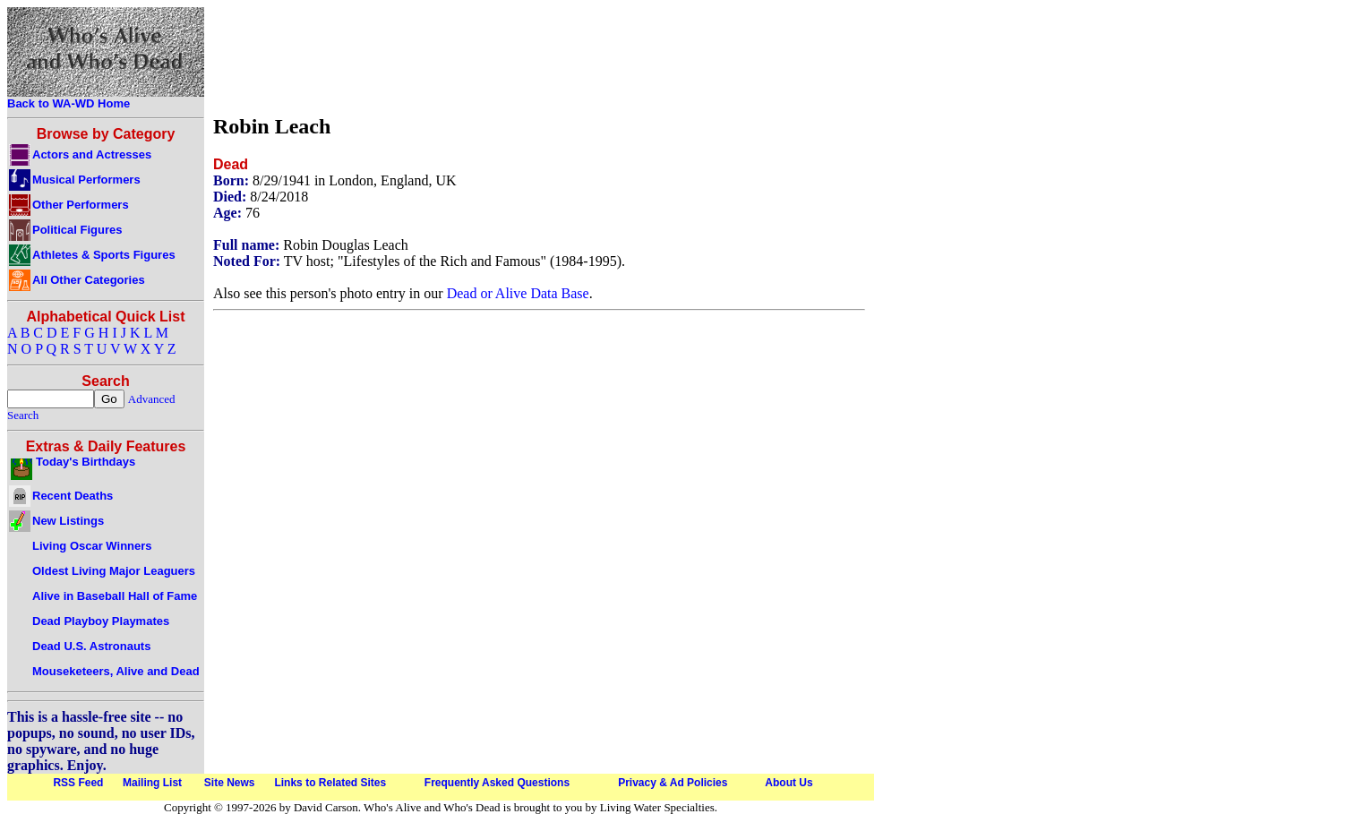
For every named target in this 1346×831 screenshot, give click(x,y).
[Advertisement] (539, 56)
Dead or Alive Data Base (518, 293)
